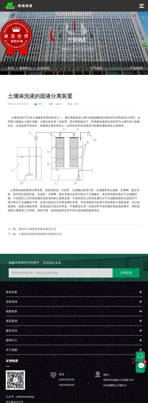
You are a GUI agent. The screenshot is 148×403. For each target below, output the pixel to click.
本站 (76, 104)
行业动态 (43, 68)
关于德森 (11, 349)
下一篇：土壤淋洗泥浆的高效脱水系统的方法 (35, 233)
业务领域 (11, 301)
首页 (11, 68)
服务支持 (11, 330)
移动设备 (11, 292)
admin (59, 104)
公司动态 (96, 68)
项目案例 (11, 321)
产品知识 (136, 68)
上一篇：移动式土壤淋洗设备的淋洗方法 (32, 228)
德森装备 (11, 311)
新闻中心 (25, 68)
